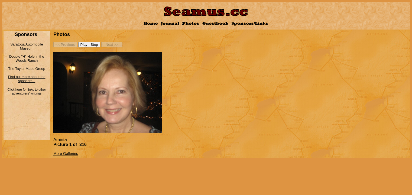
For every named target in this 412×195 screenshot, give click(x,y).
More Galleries (65, 153)
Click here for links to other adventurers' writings (26, 91)
